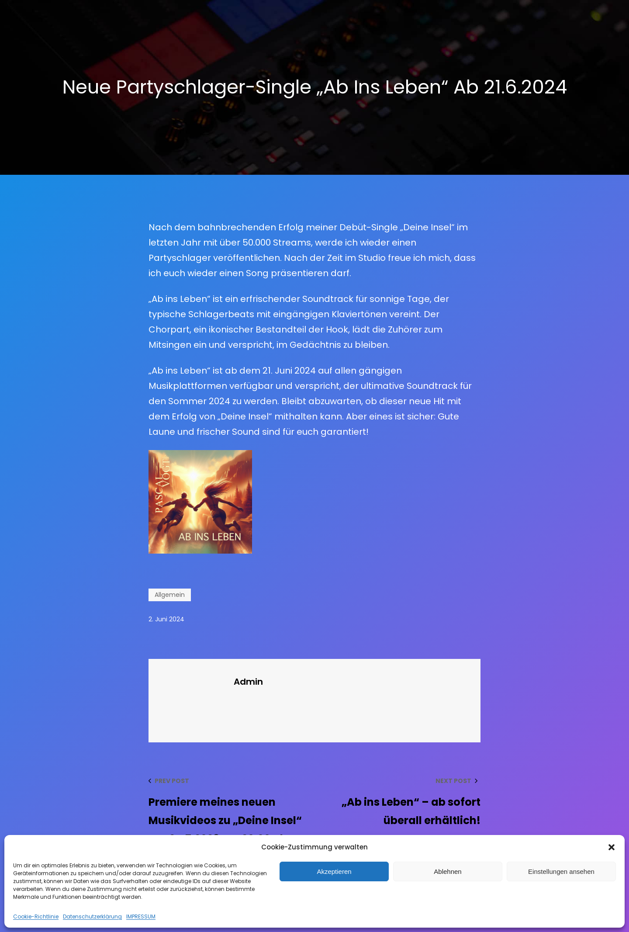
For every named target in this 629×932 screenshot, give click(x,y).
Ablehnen (447, 871)
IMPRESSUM (141, 916)
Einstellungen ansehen (561, 871)
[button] (611, 847)
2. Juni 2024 (166, 619)
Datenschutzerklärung (92, 916)
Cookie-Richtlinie (36, 916)
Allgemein (170, 594)
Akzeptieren (334, 871)
